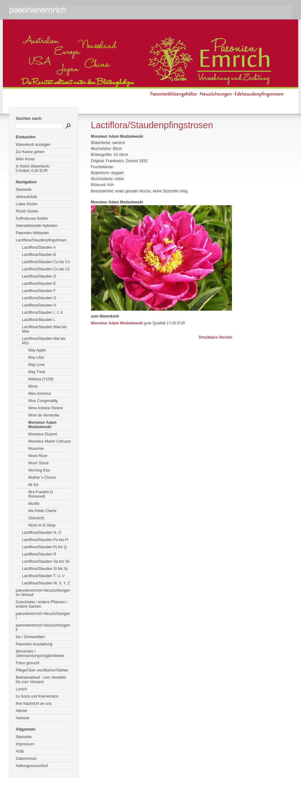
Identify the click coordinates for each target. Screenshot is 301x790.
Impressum (25, 744)
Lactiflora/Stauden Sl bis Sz (45, 568)
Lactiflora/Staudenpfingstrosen (41, 240)
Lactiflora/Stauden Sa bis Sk (45, 561)
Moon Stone (38, 463)
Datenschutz (26, 758)
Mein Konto (25, 159)
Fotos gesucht (27, 663)
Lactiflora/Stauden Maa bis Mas (44, 329)
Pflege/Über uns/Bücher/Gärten (42, 670)
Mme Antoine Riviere (45, 408)
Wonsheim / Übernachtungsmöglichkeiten (40, 653)
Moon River (37, 456)
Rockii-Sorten (27, 211)
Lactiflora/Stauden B (39, 254)
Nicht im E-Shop (42, 525)
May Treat (36, 372)
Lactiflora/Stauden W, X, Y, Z (46, 583)
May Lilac (36, 357)
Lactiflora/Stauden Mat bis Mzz (44, 340)
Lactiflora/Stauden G (39, 298)
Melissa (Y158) (40, 379)
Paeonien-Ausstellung (34, 644)
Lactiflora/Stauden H (39, 305)
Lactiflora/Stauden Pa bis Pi (45, 540)
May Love (36, 364)
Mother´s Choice (42, 477)
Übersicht (36, 518)
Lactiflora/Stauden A (39, 247)
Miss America (39, 393)
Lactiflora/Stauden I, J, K (42, 312)
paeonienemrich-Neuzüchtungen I (43, 615)
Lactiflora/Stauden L (39, 320)
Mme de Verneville (43, 415)
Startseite (24, 189)
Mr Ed (33, 485)
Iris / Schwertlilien (30, 637)
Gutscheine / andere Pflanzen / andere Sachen (42, 604)
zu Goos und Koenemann (37, 696)
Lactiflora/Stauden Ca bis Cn (46, 262)
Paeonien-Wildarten (32, 233)
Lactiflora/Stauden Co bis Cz (46, 269)
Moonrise (36, 448)
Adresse (23, 718)
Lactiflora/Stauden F (39, 291)
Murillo (33, 503)
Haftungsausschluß (32, 766)
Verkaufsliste (26, 197)
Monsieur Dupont (42, 434)
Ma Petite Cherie (42, 511)
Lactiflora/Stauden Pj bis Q (44, 547)
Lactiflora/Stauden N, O (41, 532)
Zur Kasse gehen (30, 152)
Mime (32, 386)
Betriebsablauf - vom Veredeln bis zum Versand (41, 679)
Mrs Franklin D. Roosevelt (41, 494)
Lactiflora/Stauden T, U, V (43, 576)
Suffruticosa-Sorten (32, 218)
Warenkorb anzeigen (33, 144)
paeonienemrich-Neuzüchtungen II (43, 627)
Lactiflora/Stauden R (39, 554)
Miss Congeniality (43, 401)
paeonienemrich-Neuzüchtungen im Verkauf (43, 592)
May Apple (37, 350)
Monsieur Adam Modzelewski (42, 424)
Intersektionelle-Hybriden (36, 226)
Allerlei (21, 711)
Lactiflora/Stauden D (39, 276)
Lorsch (21, 689)
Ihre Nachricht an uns (34, 703)
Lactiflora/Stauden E (39, 283)
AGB (20, 751)
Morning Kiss (39, 470)
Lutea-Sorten (26, 204)
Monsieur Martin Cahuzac (49, 441)
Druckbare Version (215, 337)
